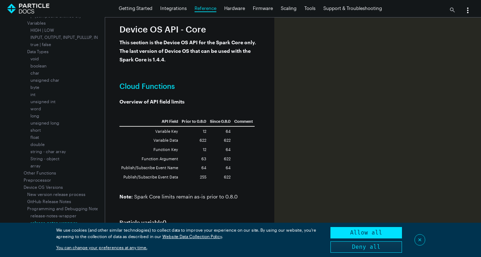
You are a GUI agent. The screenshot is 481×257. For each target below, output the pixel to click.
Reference (205, 8)
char (34, 72)
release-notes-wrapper (53, 215)
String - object (44, 158)
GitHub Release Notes (49, 201)
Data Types (38, 51)
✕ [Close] (420, 239)
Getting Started (135, 8)
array (35, 165)
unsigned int (42, 101)
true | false (40, 44)
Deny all (366, 246)
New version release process (56, 194)
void (34, 58)
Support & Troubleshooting (352, 8)
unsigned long (44, 122)
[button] (467, 11)
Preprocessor (37, 179)
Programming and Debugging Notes (63, 208)
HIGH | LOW (42, 29)
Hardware (234, 8)
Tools (309, 8)
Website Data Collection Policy (192, 236)
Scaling (288, 8)
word (35, 108)
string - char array (48, 151)
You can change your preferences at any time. (101, 247)
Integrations (173, 8)
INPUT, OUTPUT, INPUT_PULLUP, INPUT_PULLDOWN (80, 37)
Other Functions (40, 172)
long (34, 115)
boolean (38, 65)
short (35, 129)
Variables (36, 22)
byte (34, 87)
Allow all (366, 232)
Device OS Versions (43, 187)
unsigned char (44, 79)
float (34, 137)
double (37, 144)
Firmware (263, 8)
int (32, 94)
